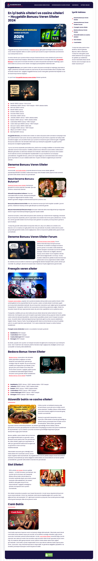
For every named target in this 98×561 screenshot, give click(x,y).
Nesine (84, 52)
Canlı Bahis (77, 42)
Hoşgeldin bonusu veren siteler (26, 77)
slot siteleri (19, 470)
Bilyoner (74, 52)
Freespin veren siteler (14, 301)
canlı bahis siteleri (45, 536)
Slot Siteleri (77, 40)
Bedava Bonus (35, 50)
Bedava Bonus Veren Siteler (42, 5)
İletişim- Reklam (85, 5)
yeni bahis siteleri (21, 170)
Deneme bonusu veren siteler (46, 241)
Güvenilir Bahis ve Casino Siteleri (61, 5)
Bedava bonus (13, 357)
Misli (78, 52)
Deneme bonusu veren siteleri (17, 185)
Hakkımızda (75, 5)
